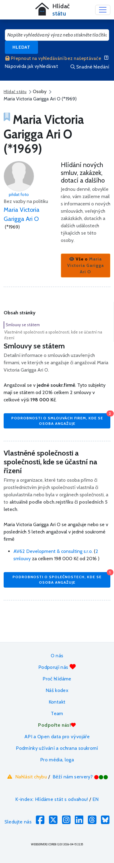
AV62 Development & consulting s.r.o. (53, 551)
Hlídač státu (15, 91)
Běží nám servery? (80, 777)
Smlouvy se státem (23, 324)
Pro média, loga (57, 760)
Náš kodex (57, 690)
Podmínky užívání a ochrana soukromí (57, 748)
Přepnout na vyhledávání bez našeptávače (53, 58)
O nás (57, 656)
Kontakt (57, 702)
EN (95, 799)
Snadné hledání (90, 67)
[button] (86, 265)
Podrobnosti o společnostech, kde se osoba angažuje (61, 578)
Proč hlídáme (57, 679)
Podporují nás (57, 667)
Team (57, 713)
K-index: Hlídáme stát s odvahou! (51, 799)
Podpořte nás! (57, 725)
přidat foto (19, 194)
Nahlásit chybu (26, 776)
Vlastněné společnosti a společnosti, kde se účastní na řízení (53, 335)
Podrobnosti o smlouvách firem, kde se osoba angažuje (61, 419)
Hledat (21, 47)
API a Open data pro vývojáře (57, 736)
